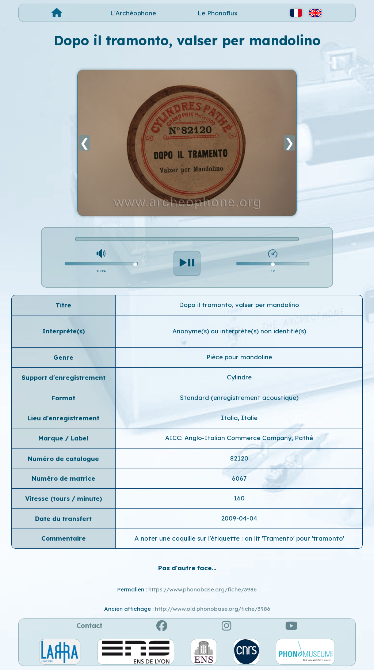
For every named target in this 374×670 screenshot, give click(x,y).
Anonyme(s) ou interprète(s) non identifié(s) (239, 331)
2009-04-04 (239, 518)
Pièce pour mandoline (239, 357)
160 (239, 498)
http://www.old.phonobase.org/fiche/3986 (212, 608)
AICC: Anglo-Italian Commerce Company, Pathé (239, 438)
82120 (239, 458)
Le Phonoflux (218, 13)
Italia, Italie (239, 417)
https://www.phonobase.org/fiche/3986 (202, 589)
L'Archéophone (133, 13)
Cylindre (239, 377)
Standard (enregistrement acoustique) (239, 397)
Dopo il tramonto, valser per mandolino (239, 304)
